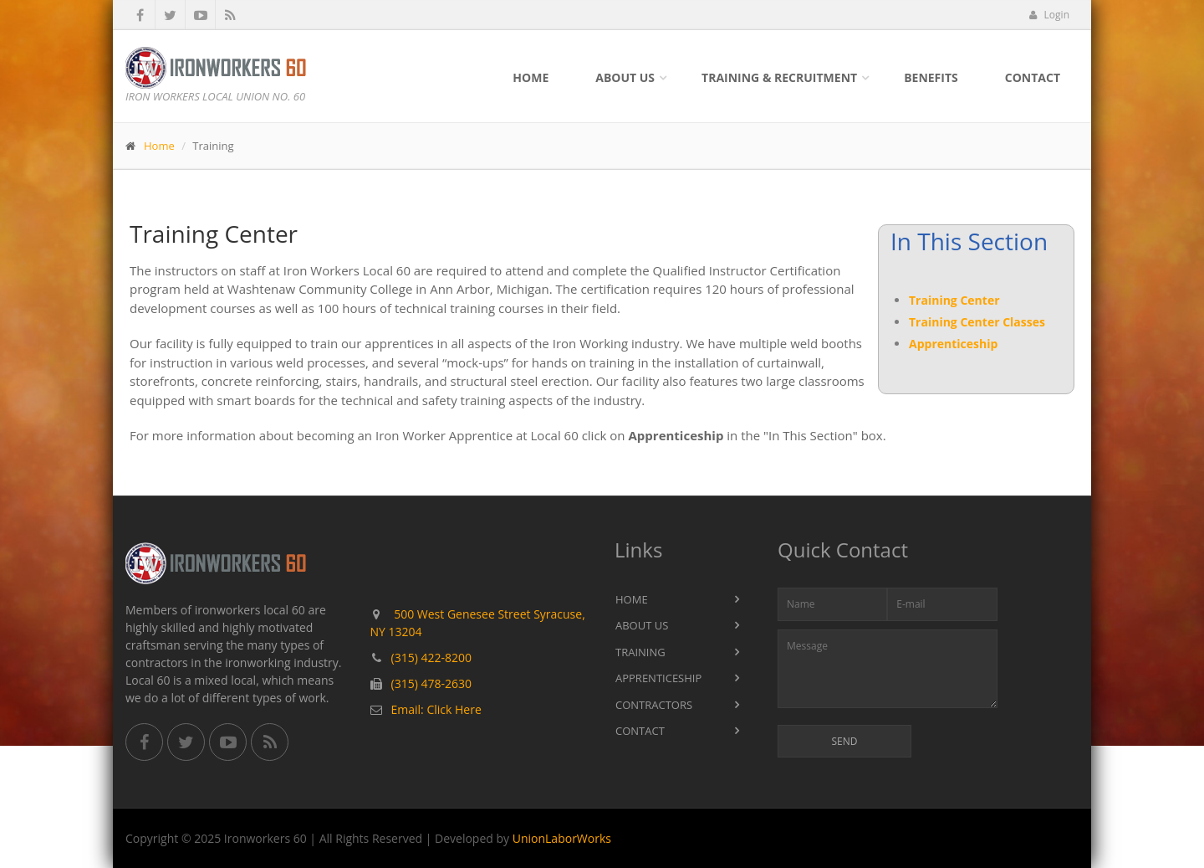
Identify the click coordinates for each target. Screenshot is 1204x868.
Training (640, 652)
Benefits (931, 77)
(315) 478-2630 (431, 683)
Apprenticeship (953, 344)
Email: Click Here (436, 709)
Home (530, 77)
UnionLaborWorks (562, 838)
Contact (1032, 77)
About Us (625, 77)
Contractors (653, 704)
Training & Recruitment (779, 77)
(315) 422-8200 (431, 657)
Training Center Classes (977, 322)
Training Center (954, 300)
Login (1048, 15)
